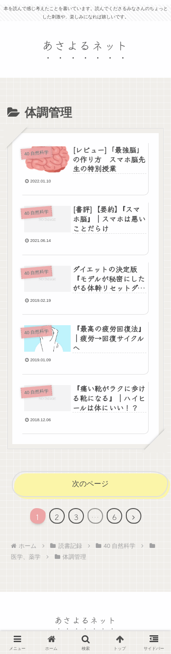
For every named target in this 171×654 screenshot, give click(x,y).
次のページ (90, 484)
